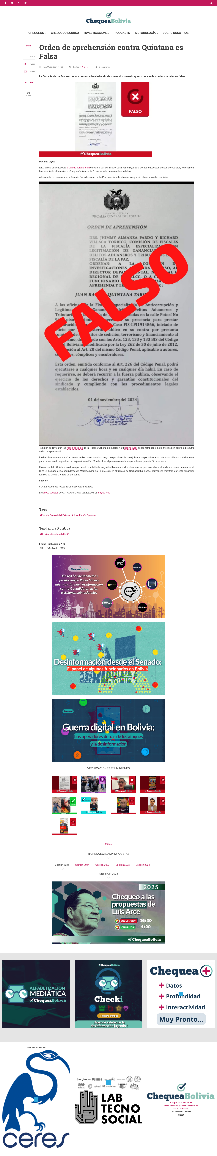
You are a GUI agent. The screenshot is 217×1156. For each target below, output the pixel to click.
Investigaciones (96, 32)
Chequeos (36, 32)
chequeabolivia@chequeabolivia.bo (181, 1106)
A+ (31, 82)
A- (26, 82)
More (108, 844)
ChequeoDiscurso (65, 32)
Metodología (145, 32)
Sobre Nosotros (176, 32)
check (28, 46)
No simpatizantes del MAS (55, 534)
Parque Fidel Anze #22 (181, 1103)
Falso (85, 67)
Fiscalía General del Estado (55, 515)
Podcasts (122, 32)
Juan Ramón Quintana (85, 515)
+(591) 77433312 (180, 1109)
